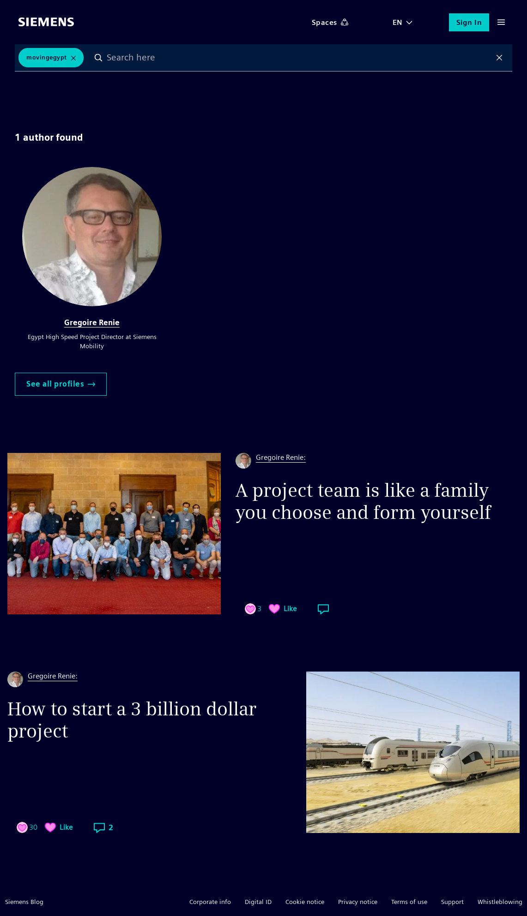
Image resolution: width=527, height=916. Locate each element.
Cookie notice (304, 901)
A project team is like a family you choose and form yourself (363, 501)
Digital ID (258, 901)
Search (98, 57)
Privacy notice (357, 901)
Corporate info (210, 901)
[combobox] (299, 58)
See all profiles (60, 384)
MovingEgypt (46, 57)
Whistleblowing (500, 901)
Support (452, 901)
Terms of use (409, 901)
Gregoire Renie (92, 322)
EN (398, 22)
